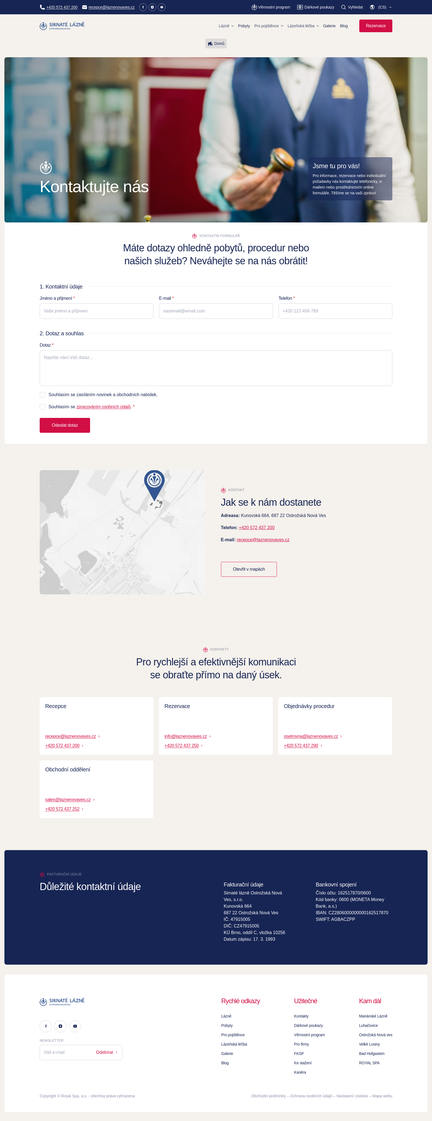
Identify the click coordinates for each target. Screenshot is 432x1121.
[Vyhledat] (352, 7)
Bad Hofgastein (371, 1053)
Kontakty (301, 1016)
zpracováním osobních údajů (103, 406)
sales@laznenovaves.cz (70, 799)
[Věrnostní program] (271, 7)
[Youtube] (162, 7)
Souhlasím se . (90, 406)
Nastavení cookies (352, 1096)
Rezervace (376, 25)
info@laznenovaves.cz (188, 736)
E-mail (165, 298)
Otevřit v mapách (249, 569)
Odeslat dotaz (65, 425)
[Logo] (81, 1002)
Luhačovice (368, 1025)
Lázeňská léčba (303, 26)
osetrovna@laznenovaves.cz (313, 736)
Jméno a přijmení (56, 298)
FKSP (299, 1053)
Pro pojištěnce (268, 26)
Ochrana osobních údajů (311, 1096)
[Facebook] (143, 7)
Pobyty (244, 26)
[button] (380, 7)
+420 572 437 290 (303, 745)
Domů (216, 43)
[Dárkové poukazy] (315, 7)
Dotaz (45, 345)
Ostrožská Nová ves (375, 1035)
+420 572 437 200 (256, 527)
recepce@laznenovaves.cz (263, 539)
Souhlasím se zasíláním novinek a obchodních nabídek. (103, 394)
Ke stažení (303, 1063)
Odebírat (107, 1052)
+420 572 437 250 (184, 745)
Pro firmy (301, 1044)
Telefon (285, 298)
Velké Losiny (369, 1044)
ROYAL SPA (369, 1063)
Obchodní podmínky (268, 1096)
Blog (344, 26)
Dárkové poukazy (308, 1025)
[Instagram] (152, 7)
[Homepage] (62, 26)
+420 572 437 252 (64, 809)
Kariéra (300, 1072)
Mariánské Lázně (373, 1016)
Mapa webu (382, 1096)
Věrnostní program (309, 1035)
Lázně (226, 26)
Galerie (329, 26)
